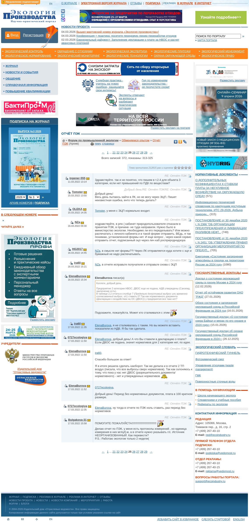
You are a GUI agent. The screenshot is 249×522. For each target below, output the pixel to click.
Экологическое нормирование (28, 55)
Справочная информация (26, 85)
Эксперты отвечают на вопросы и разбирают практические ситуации (132, 101)
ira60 (77, 262)
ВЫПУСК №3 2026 (29, 131)
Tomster (77, 192)
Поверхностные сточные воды (215, 381)
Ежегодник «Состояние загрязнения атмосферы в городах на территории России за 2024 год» (219, 260)
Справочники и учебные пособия (219, 400)
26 (133, 152)
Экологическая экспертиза (126, 51)
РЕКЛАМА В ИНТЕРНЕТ (82, 497)
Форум (13, 503)
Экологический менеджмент (223, 51)
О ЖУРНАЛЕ (69, 3)
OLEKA (77, 209)
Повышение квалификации (27, 91)
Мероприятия (90, 500)
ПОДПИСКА (29, 497)
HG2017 (77, 249)
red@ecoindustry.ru (218, 434)
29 (145, 152)
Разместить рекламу (42, 319)
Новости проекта (75, 26)
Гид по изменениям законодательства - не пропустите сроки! (156, 84)
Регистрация (33, 35)
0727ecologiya (77, 337)
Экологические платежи (172, 51)
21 (114, 152)
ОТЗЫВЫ (136, 3)
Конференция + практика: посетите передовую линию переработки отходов (126, 35)
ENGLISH (239, 519)
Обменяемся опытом (136, 140)
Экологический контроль (24, 51)
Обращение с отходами (74, 51)
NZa (77, 222)
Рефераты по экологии (213, 404)
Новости (42, 500)
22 (118, 152)
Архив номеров (21, 202)
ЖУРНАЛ (14, 497)
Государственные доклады (218, 272)
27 (137, 152)
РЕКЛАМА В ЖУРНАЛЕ (52, 497)
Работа (107, 500)
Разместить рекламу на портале (170, 127)
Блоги (25, 503)
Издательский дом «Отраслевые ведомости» (49, 509)
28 (141, 152)
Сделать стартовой (216, 519)
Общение (13, 78)
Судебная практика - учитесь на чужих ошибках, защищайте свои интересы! (110, 85)
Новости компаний (64, 500)
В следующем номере (19, 214)
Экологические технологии (127, 55)
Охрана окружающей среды (174, 55)
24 (125, 152)
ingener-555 (77, 178)
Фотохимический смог (209, 359)
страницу (108, 143)
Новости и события (21, 72)
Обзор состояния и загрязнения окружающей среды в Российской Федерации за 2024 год (217, 306)
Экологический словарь (215, 347)
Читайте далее (11, 226)
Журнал (11, 66)
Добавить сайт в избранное (178, 519)
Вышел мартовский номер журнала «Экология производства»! (117, 31)
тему (98, 143)
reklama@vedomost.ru (220, 471)
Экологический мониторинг (78, 55)
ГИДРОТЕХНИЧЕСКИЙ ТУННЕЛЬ (217, 352)
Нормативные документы (216, 174)
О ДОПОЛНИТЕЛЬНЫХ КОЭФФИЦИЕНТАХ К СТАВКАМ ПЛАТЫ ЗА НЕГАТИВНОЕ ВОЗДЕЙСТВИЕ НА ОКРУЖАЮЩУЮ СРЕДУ (219, 188)
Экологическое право (217, 55)
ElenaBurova (77, 276)
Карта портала (207, 40)
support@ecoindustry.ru (210, 481)
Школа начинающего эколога (217, 395)
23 (122, 152)
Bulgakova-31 (77, 419)
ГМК (198, 375)
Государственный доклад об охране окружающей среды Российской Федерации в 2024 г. (219, 334)
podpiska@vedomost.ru (221, 453)
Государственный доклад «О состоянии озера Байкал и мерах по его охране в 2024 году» (221, 320)
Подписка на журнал (29, 121)
